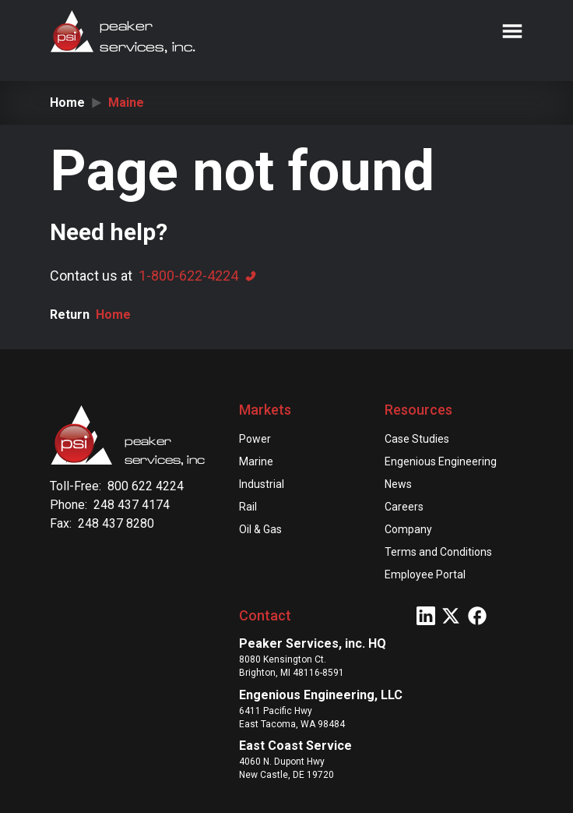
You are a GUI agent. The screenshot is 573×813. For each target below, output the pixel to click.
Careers (404, 506)
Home (67, 102)
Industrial (261, 484)
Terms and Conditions (438, 552)
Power (255, 439)
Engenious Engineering (441, 461)
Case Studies (417, 439)
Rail (248, 506)
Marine (256, 461)
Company (408, 529)
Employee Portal (425, 574)
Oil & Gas (260, 529)
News (398, 484)
